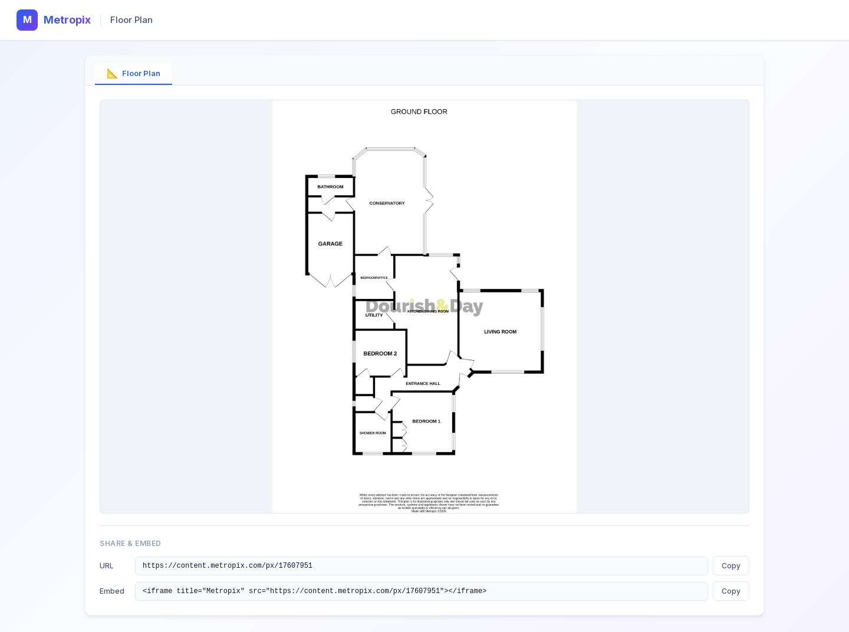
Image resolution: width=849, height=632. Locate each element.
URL (107, 566)
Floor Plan (133, 73)
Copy (731, 566)
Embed (112, 592)
